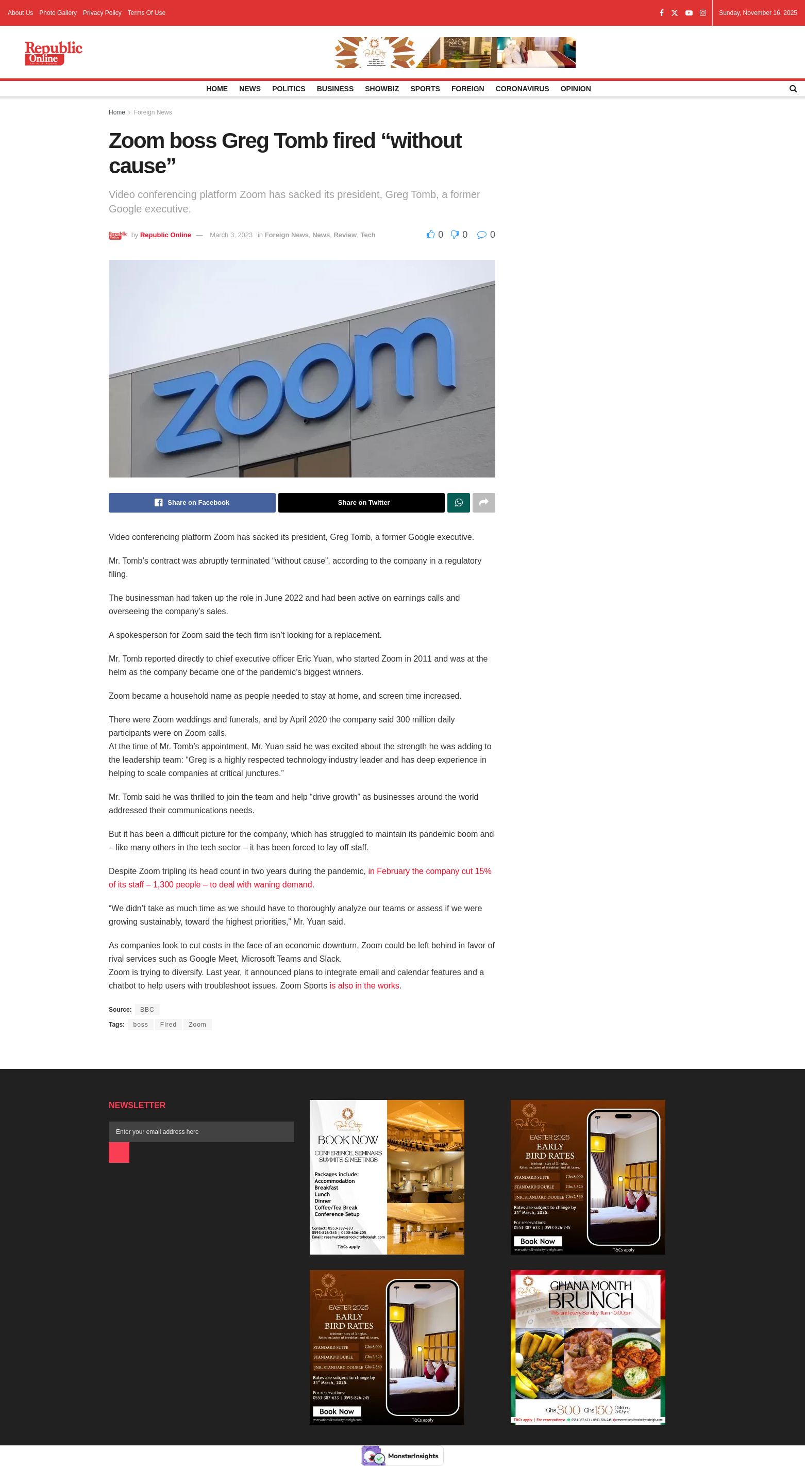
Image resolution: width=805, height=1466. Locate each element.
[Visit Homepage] (53, 52)
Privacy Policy (102, 13)
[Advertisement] (607, 207)
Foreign (467, 89)
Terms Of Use (146, 13)
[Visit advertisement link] (455, 52)
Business (335, 89)
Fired (168, 1024)
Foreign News (153, 112)
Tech (367, 235)
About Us (20, 13)
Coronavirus (522, 89)
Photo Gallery (58, 13)
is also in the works (364, 985)
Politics (289, 89)
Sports (425, 89)
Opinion (576, 89)
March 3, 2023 (231, 235)
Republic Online (165, 235)
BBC (147, 1009)
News (250, 89)
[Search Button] (793, 88)
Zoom (198, 1024)
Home (217, 89)
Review (345, 235)
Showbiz (382, 89)
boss (140, 1024)
